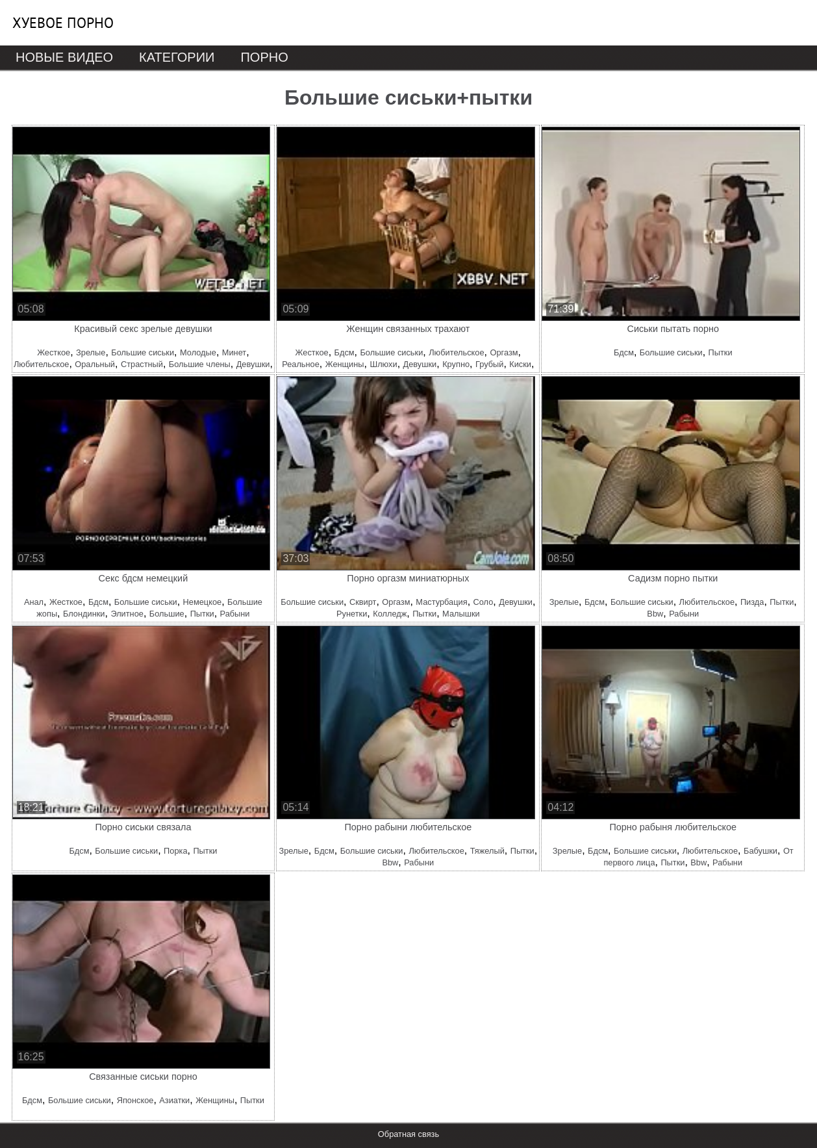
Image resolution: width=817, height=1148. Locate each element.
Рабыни (235, 614)
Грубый (489, 364)
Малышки (461, 614)
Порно (264, 57)
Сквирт (362, 602)
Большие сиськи (142, 352)
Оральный (95, 364)
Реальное (301, 364)
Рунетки (351, 614)
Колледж (390, 614)
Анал (34, 602)
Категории (176, 57)
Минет (234, 352)
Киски (520, 364)
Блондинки (84, 614)
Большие (166, 614)
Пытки (721, 352)
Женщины (344, 364)
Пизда (752, 602)
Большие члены (200, 364)
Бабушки (760, 851)
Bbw (655, 614)
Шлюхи (383, 364)
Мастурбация (441, 602)
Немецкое (202, 602)
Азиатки (174, 1100)
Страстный (142, 364)
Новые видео (64, 57)
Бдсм (344, 352)
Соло (483, 602)
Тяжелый (487, 851)
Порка (175, 851)
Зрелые (90, 352)
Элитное (127, 614)
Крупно (456, 364)
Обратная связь (408, 1134)
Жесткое (53, 352)
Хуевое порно (63, 23)
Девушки (253, 364)
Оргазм (504, 352)
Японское (135, 1100)
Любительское (41, 364)
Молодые (198, 352)
